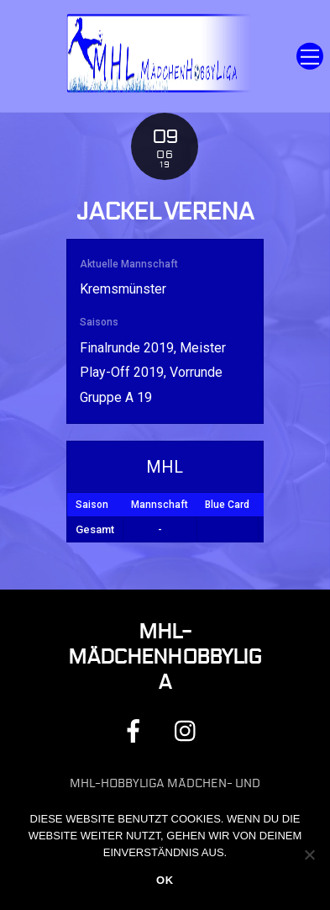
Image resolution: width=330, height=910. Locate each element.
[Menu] (309, 56)
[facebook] (136, 730)
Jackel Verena (164, 212)
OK (165, 880)
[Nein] (309, 854)
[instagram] (189, 730)
